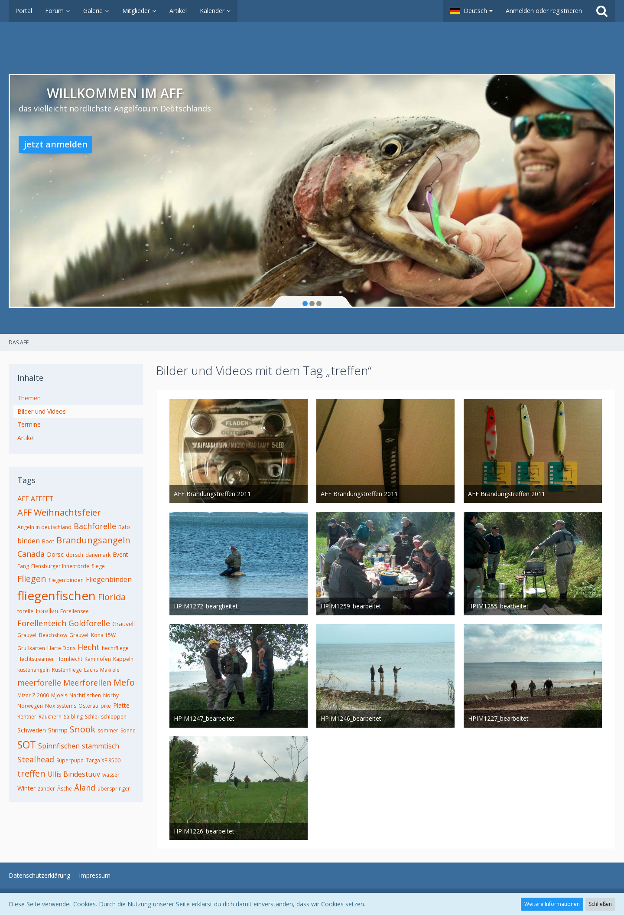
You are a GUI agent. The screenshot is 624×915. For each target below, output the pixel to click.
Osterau (88, 705)
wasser (111, 774)
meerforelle (39, 682)
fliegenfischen (56, 595)
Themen (29, 398)
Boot (48, 541)
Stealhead (35, 759)
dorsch (74, 555)
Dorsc (55, 554)
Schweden (31, 730)
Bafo (124, 527)
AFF (23, 498)
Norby (111, 695)
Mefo (124, 682)
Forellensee (74, 611)
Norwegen (30, 705)
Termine (29, 424)
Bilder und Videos (41, 411)
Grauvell (123, 624)
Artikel (26, 438)
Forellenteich (41, 623)
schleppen (114, 716)
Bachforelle (95, 526)
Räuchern (50, 716)
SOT (26, 745)
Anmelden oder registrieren (544, 11)
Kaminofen (97, 659)
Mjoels (59, 695)
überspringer (114, 788)
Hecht (89, 647)
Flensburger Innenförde (60, 566)
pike (106, 705)
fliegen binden (66, 580)
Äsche (64, 788)
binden (28, 541)
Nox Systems (60, 705)
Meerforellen (87, 682)
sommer (108, 730)
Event (120, 554)
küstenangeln (33, 669)
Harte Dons (61, 648)
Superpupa (70, 760)
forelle (25, 611)
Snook (82, 729)
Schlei (92, 716)
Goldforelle (89, 623)
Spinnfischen (59, 746)
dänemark (97, 555)
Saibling (73, 716)
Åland (84, 787)
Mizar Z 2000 (33, 695)
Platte (121, 705)
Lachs (91, 669)
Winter (26, 788)
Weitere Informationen (552, 904)
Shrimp (58, 730)
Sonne (128, 730)
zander (46, 788)
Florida (112, 597)
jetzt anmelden (56, 144)
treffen (31, 773)
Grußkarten (31, 648)
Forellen (47, 611)
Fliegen (31, 579)
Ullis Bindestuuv (74, 774)
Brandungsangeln (93, 540)
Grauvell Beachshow (42, 635)
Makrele (110, 669)
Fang (23, 566)
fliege (98, 566)
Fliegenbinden (109, 579)
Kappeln (123, 659)
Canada (31, 554)
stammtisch (100, 746)
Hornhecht (69, 659)
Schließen (600, 904)
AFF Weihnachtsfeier (59, 512)
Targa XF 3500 (103, 760)
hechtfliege (115, 648)
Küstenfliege (67, 669)
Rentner (26, 716)
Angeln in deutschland (44, 527)
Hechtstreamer (35, 659)
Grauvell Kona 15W (92, 635)
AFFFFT (42, 498)
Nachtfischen (85, 695)
